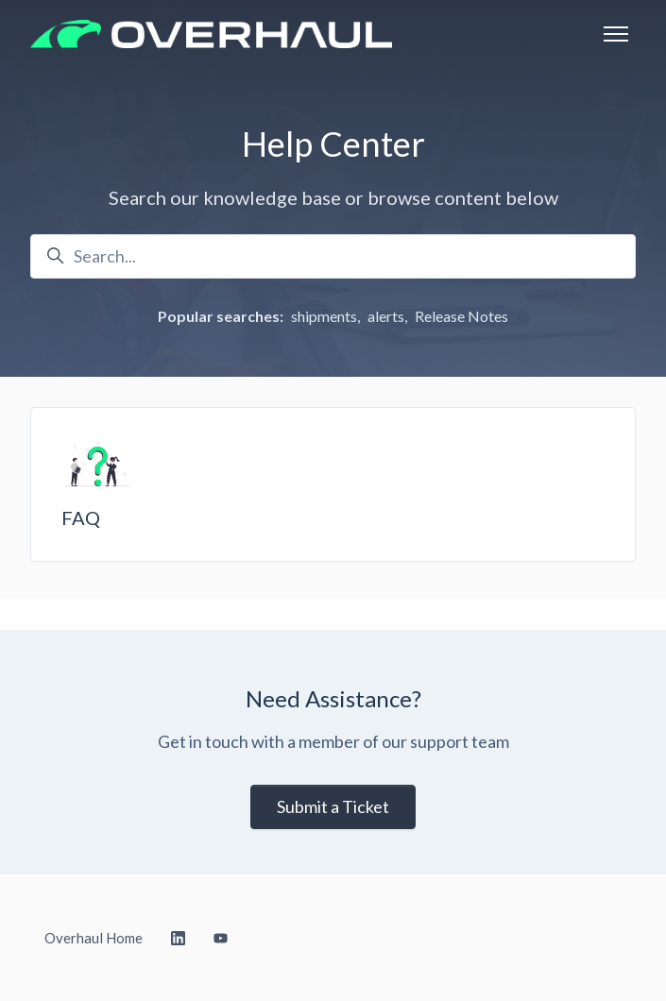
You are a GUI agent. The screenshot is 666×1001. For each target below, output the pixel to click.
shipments (324, 316)
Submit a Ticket (333, 806)
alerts (385, 316)
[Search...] (333, 256)
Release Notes (461, 316)
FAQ (80, 517)
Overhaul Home (93, 937)
